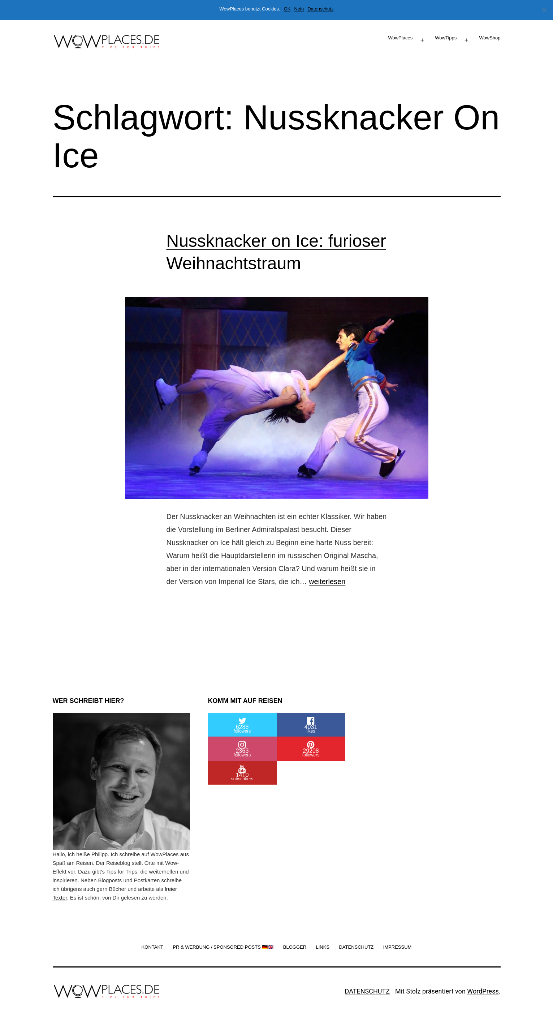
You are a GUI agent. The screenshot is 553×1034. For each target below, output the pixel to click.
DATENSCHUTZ (367, 991)
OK (287, 9)
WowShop (489, 37)
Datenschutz (320, 9)
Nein (299, 9)
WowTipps (446, 37)
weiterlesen (327, 581)
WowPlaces (400, 37)
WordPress (482, 991)
